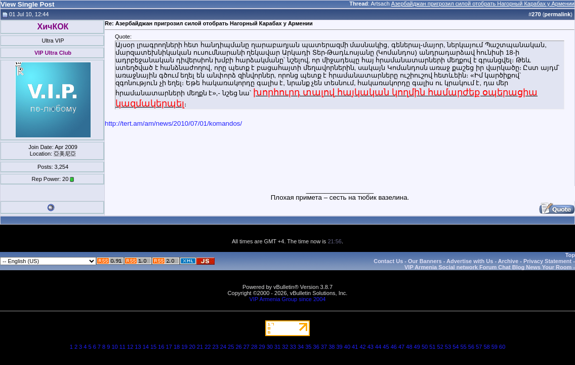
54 (456, 347)
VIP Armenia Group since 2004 (288, 299)
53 (448, 347)
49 (417, 347)
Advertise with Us (469, 261)
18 (177, 347)
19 (184, 347)
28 (254, 347)
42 (362, 347)
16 (161, 347)
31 (277, 347)
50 (425, 347)
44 (378, 347)
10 (114, 347)
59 (494, 347)
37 (324, 347)
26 (238, 347)
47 (401, 347)
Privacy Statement (547, 261)
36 (316, 347)
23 (215, 347)
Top (570, 255)
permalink (557, 14)
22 (207, 347)
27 (246, 347)
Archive (508, 261)
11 (122, 347)
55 (463, 347)
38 (331, 347)
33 (293, 347)
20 (192, 347)
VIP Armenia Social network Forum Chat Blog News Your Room (487, 267)
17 (169, 347)
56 (471, 347)
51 (432, 347)
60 (502, 347)
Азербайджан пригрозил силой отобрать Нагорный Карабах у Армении (482, 4)
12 (130, 347)
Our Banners (425, 261)
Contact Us (388, 261)
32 (285, 347)
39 (339, 347)
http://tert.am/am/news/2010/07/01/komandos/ (173, 123)
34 (301, 347)
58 (486, 347)
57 (479, 347)
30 (270, 347)
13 (138, 347)
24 (223, 347)
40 (347, 347)
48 (409, 347)
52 (440, 347)
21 (200, 347)
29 (262, 347)
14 (146, 347)
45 (386, 347)
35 (308, 347)
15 (153, 347)
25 (231, 347)
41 (355, 347)
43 (370, 347)
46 (394, 347)
